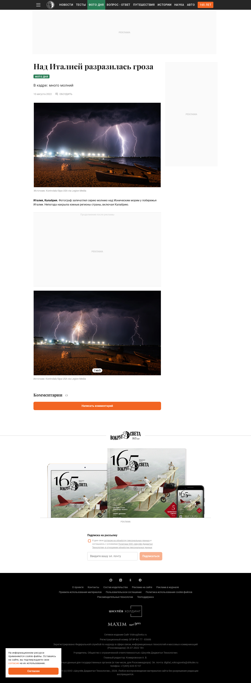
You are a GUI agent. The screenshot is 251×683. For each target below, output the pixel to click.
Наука (179, 4)
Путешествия (144, 4)
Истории (165, 4)
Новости (66, 4)
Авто (191, 4)
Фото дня (96, 4)
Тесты (81, 4)
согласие (13, 663)
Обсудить (63, 94)
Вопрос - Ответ (118, 4)
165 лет (205, 4)
